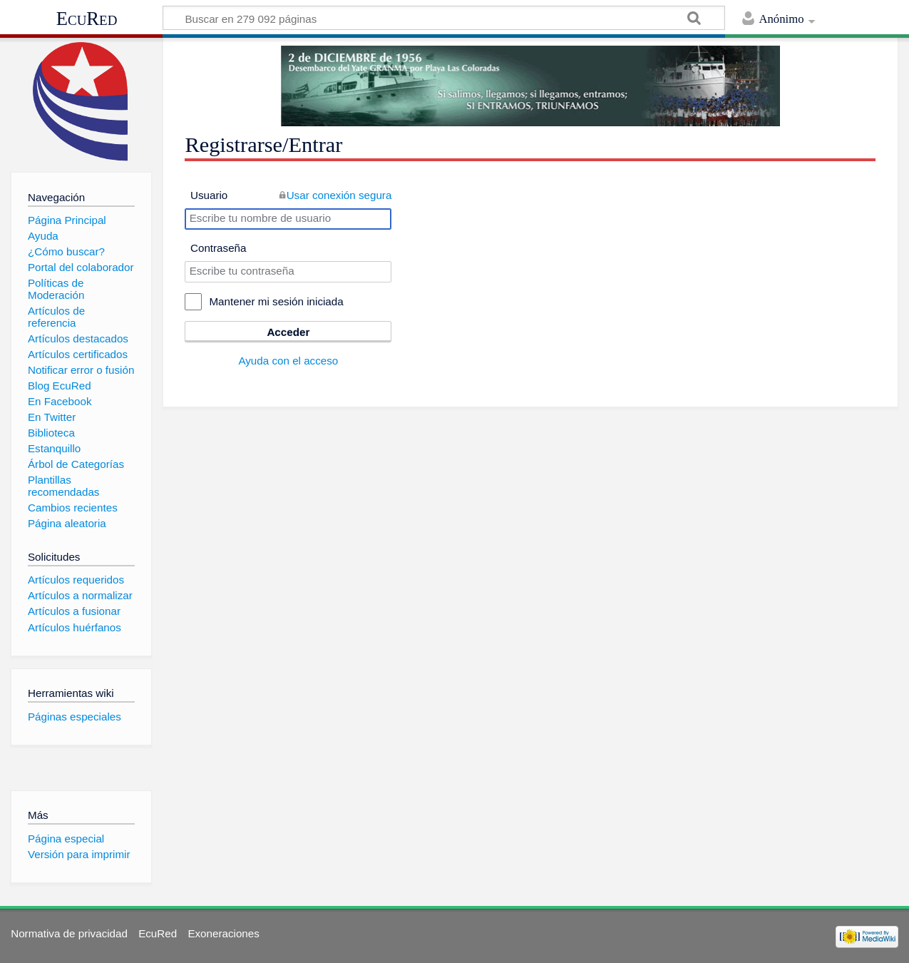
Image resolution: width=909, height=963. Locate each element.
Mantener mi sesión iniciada (276, 301)
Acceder (288, 332)
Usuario (208, 195)
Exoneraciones (223, 933)
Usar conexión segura (339, 195)
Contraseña (218, 248)
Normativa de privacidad (69, 933)
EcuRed (87, 18)
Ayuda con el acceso (288, 361)
